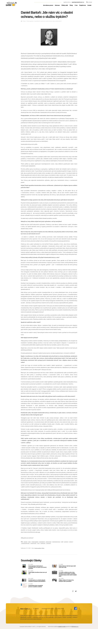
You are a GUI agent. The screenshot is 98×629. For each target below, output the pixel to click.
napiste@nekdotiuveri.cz (78, 2)
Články (24, 21)
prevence (66, 542)
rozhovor (71, 542)
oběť (62, 542)
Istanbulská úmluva (56, 542)
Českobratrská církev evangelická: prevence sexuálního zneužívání (35, 586)
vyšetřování (42, 543)
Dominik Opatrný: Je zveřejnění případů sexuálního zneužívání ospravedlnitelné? (37, 581)
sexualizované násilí (25, 543)
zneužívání (48, 543)
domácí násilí (48, 542)
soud (38, 543)
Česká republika (30, 21)
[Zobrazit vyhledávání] (89, 2)
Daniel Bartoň (42, 542)
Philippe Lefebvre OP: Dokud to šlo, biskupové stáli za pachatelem (66, 581)
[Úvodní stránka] (11, 4)
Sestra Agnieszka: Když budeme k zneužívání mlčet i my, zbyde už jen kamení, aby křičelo (37, 567)
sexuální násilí (33, 543)
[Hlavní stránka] (21, 21)
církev (29, 542)
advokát (25, 542)
